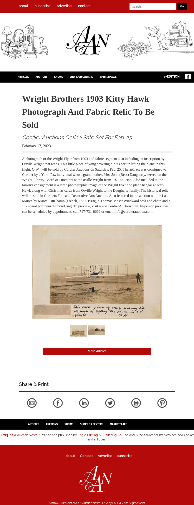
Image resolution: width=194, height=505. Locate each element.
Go (182, 6)
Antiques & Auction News (19, 435)
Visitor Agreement (133, 502)
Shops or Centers (81, 76)
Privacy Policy (111, 502)
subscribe (42, 6)
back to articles (32, 216)
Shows (58, 76)
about (23, 6)
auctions (42, 76)
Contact (84, 6)
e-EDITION (172, 76)
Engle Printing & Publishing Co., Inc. (102, 435)
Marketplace (107, 76)
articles (23, 76)
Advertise (64, 6)
